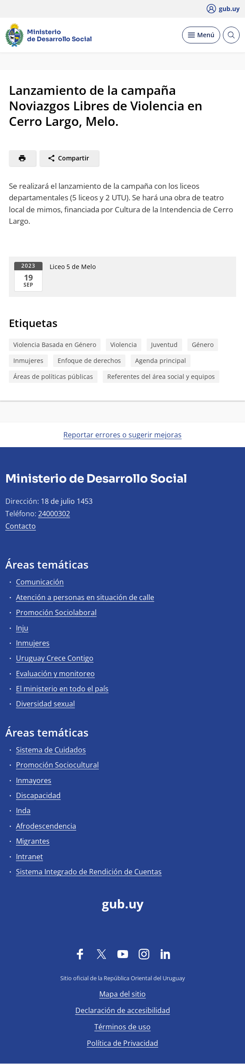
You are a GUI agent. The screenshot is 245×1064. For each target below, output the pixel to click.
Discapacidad (38, 795)
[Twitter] (101, 954)
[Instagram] (144, 954)
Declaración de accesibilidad (122, 1010)
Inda (23, 810)
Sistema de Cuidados (51, 750)
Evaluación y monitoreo (55, 673)
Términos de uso (122, 1027)
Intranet (29, 856)
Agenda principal (160, 360)
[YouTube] (122, 954)
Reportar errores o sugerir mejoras (122, 435)
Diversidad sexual (45, 704)
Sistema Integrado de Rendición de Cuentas (89, 872)
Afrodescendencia (46, 826)
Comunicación (40, 582)
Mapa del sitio (122, 994)
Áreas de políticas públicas (53, 376)
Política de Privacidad (122, 1043)
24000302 (54, 513)
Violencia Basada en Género (54, 344)
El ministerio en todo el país (62, 689)
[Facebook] (80, 954)
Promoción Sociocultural (57, 765)
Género (203, 344)
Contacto (20, 526)
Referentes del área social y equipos (161, 376)
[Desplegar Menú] (201, 35)
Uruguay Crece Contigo (54, 658)
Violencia (123, 344)
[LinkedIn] (165, 954)
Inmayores (33, 780)
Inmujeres (28, 360)
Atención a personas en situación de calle (85, 597)
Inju (22, 628)
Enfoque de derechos (89, 360)
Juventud (164, 344)
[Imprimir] (22, 158)
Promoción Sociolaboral (56, 612)
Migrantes (33, 841)
